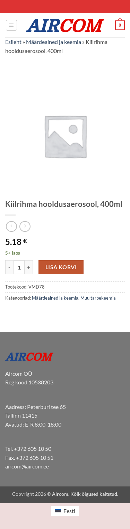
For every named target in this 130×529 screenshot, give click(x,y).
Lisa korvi (61, 267)
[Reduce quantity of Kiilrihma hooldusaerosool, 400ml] (9, 267)
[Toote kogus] (19, 267)
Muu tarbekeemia (98, 298)
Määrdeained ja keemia (53, 41)
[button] (11, 25)
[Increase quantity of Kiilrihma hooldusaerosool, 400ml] (29, 267)
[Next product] (11, 226)
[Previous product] (24, 226)
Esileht (13, 41)
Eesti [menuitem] (69, 511)
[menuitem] (64, 511)
